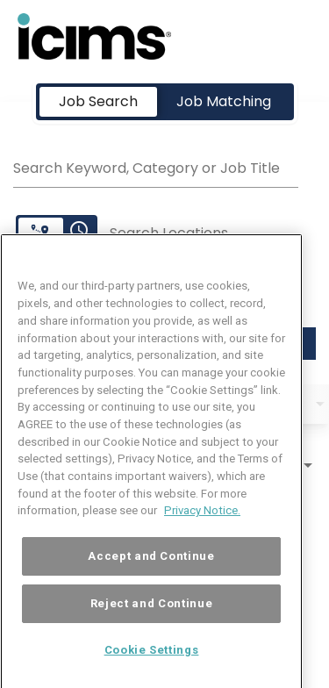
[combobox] (155, 166)
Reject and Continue (151, 624)
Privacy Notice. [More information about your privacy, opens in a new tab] (202, 532)
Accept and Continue (151, 577)
